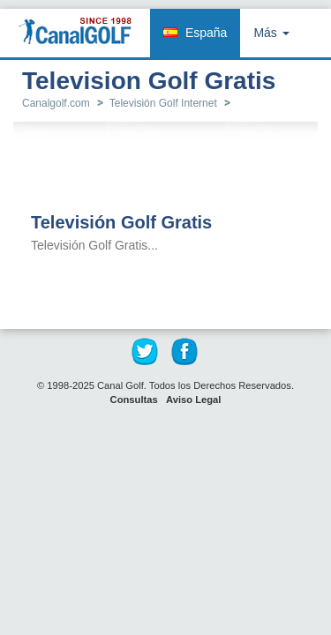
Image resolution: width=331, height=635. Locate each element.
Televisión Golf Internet (163, 103)
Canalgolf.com (56, 103)
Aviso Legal (193, 399)
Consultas (134, 399)
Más (271, 33)
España (206, 33)
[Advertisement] (176, 168)
